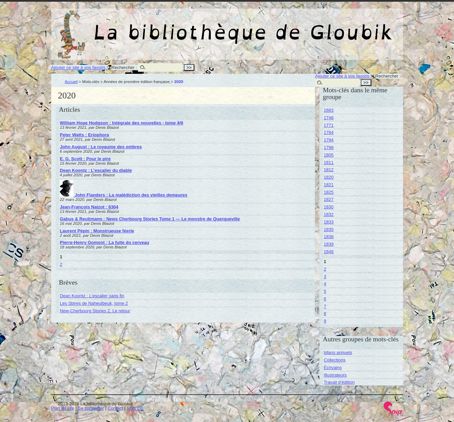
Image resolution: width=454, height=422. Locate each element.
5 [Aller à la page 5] (325, 291)
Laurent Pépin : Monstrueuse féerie (97, 230)
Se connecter (91, 408)
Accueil (71, 81)
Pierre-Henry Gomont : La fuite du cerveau (104, 242)
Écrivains (333, 367)
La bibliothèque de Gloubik (300, 27)
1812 (329, 169)
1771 (329, 125)
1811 (329, 162)
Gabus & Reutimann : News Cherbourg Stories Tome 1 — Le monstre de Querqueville (150, 218)
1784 (329, 132)
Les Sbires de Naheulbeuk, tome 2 (94, 303)
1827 (329, 199)
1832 (329, 214)
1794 (329, 139)
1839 (329, 244)
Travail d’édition (339, 382)
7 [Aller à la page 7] (325, 306)
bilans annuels (338, 352)
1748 (329, 117)
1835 (329, 229)
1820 (329, 177)
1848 (329, 251)
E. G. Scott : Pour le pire (85, 158)
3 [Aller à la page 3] (325, 276)
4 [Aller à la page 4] (325, 283)
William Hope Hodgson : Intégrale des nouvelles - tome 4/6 (121, 122)
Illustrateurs (335, 375)
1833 (329, 221)
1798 (329, 147)
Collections (335, 360)
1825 (329, 192)
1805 (329, 155)
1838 (329, 236)
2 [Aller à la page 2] (61, 264)
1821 (329, 184)
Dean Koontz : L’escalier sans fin (92, 295)
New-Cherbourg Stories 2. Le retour (95, 310)
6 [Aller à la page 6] (325, 298)
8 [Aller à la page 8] (325, 313)
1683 (329, 110)
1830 (329, 206)
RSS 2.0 (135, 408)
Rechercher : (124, 67)
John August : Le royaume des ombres (101, 146)
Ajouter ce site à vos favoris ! (79, 67)
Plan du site (62, 408)
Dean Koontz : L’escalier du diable (96, 170)
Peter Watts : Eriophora (84, 134)
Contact (115, 408)
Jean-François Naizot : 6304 (89, 206)
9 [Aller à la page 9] (325, 321)
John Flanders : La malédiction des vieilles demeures (123, 195)
